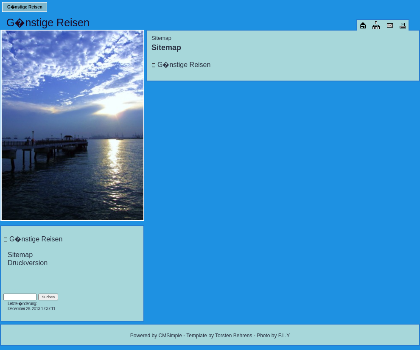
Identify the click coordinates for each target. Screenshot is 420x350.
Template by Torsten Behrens (219, 336)
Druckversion (28, 262)
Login (14, 289)
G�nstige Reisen (24, 7)
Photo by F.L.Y (273, 336)
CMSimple (170, 336)
